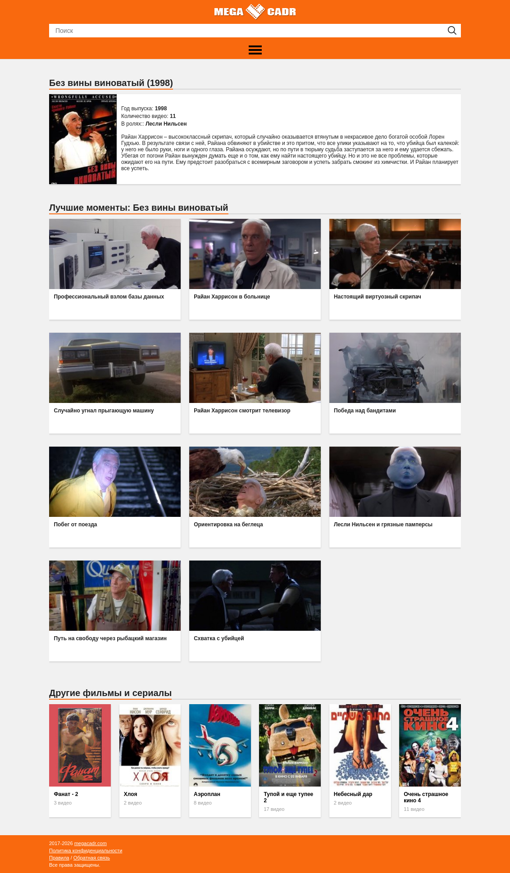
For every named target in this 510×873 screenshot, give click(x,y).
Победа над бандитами (365, 410)
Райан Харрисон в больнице (232, 297)
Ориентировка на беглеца (228, 524)
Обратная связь (91, 857)
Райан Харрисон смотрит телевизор (242, 410)
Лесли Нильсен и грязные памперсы (383, 524)
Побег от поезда (75, 524)
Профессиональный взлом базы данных (109, 297)
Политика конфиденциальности (85, 850)
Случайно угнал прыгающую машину (104, 410)
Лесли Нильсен (166, 124)
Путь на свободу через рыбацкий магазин (110, 638)
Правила (59, 857)
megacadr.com (90, 843)
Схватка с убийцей (219, 638)
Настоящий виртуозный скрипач (377, 297)
